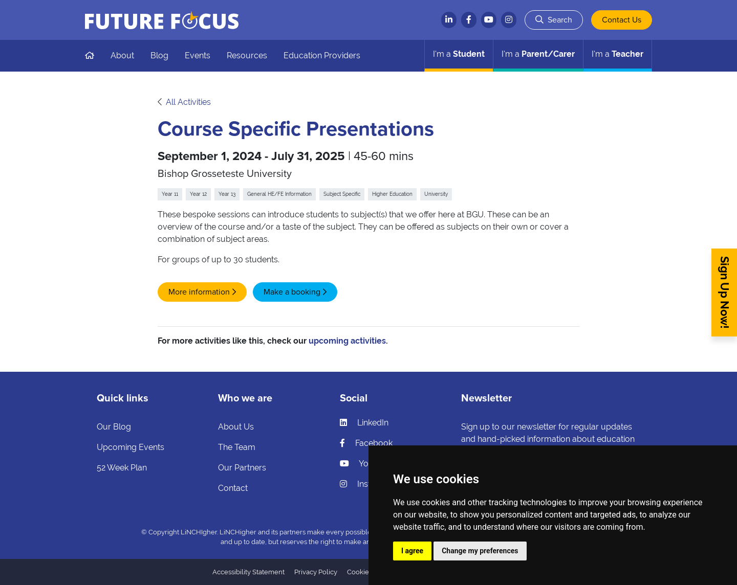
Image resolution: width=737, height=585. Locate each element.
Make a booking (292, 292)
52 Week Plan (122, 467)
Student (459, 54)
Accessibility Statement (248, 572)
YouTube (366, 463)
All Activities (188, 102)
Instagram (368, 484)
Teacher (617, 54)
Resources (247, 55)
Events (197, 55)
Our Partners (242, 467)
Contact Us (621, 20)
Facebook (366, 443)
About (122, 55)
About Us (236, 427)
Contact (233, 488)
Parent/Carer (538, 54)
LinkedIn (364, 423)
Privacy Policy (315, 572)
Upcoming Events (130, 447)
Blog (159, 55)
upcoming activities (347, 341)
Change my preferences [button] (480, 551)
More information (199, 292)
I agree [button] (412, 551)
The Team (236, 447)
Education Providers (322, 55)
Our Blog (114, 427)
